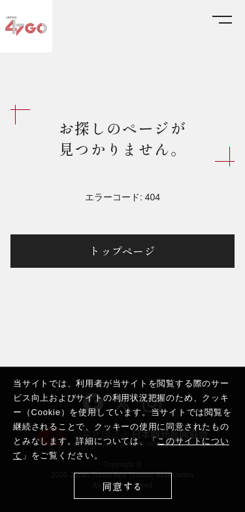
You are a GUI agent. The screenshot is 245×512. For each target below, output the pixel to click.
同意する (122, 486)
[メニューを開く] (222, 20)
